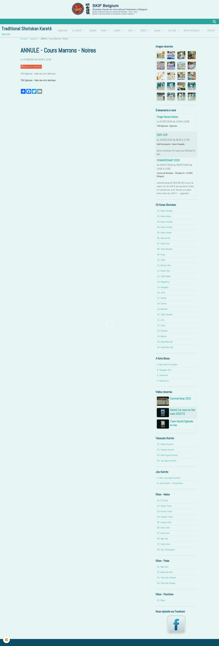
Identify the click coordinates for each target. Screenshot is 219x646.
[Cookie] (6, 639)
